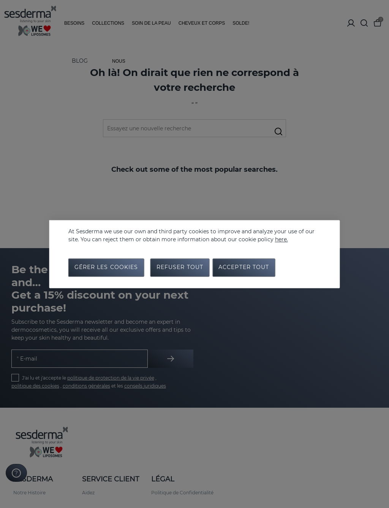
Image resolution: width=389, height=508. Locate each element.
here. (281, 239)
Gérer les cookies (106, 267)
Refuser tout (180, 267)
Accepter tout (243, 267)
